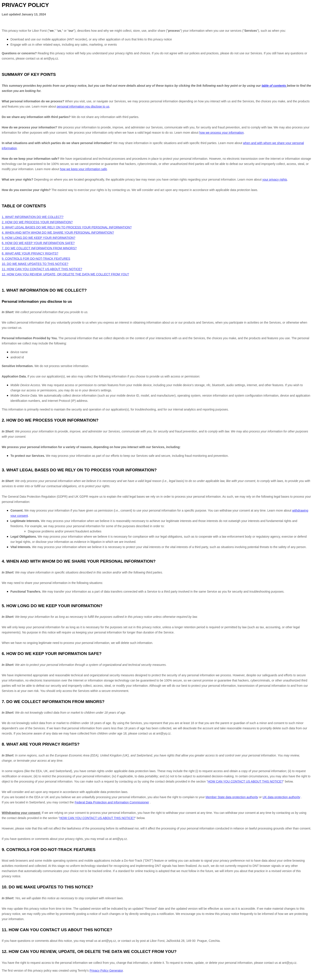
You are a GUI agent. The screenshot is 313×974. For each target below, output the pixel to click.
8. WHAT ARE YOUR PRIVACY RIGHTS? (30, 253)
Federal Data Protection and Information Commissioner (112, 802)
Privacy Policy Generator (106, 970)
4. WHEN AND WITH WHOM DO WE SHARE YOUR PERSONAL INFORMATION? (58, 232)
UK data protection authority (281, 797)
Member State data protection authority (232, 797)
